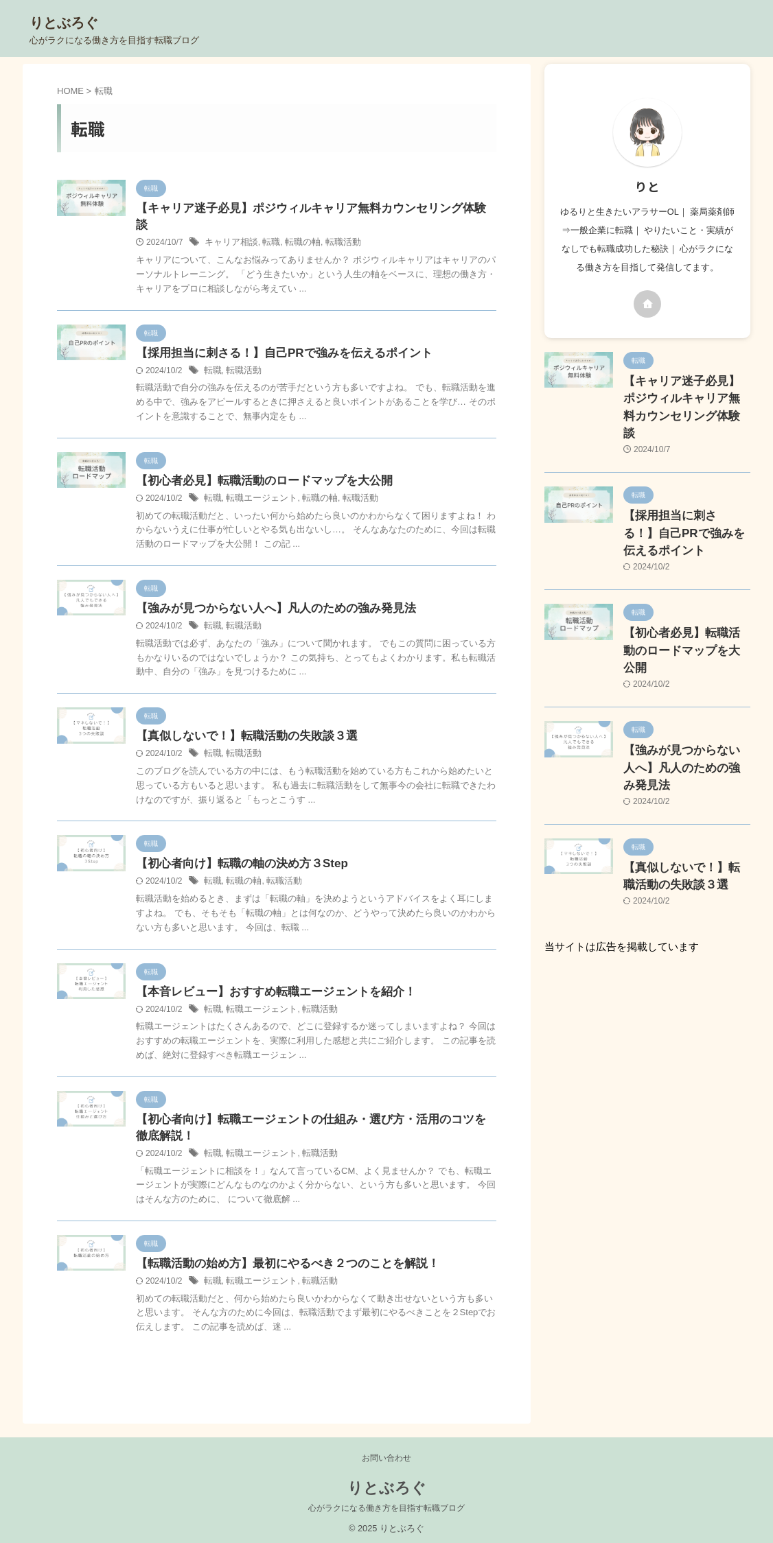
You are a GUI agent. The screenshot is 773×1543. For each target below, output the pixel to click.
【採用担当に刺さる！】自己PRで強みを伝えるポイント (275, 338)
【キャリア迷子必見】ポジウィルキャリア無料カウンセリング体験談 (306, 209)
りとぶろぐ (64, 22)
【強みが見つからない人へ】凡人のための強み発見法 (268, 596)
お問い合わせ (386, 1452)
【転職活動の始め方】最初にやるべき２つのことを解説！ (279, 1258)
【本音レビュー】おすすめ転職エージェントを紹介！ (268, 982)
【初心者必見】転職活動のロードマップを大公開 (257, 467)
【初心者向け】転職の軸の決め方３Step (236, 853)
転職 (266, 227)
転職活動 (333, 227)
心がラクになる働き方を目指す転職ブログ (386, 1502)
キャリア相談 (229, 227)
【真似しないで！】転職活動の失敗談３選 (240, 725)
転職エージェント (257, 485)
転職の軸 (295, 227)
